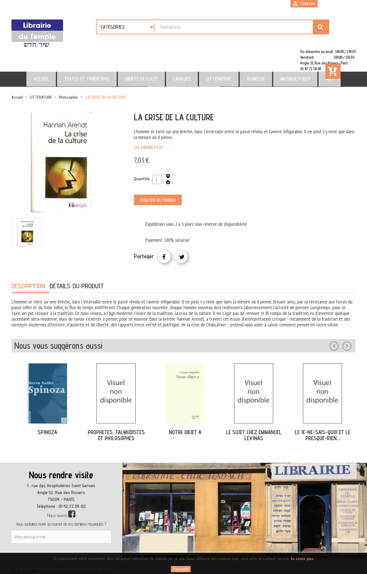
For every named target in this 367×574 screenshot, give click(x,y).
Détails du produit (77, 261)
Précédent (340, 320)
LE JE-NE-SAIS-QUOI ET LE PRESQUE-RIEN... (322, 410)
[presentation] (66, 532)
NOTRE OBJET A (185, 407)
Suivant (351, 320)
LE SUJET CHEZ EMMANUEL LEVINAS (254, 410)
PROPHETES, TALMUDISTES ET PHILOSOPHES (116, 410)
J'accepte (180, 569)
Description (28, 261)
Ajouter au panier (158, 175)
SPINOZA (47, 407)
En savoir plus (148, 123)
